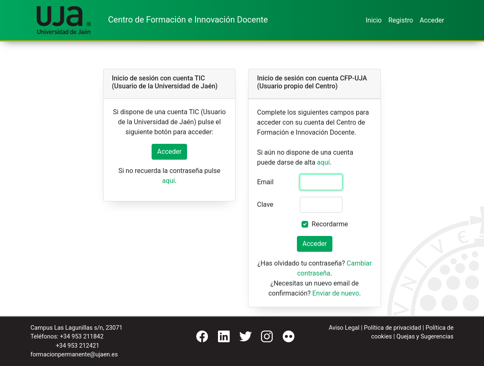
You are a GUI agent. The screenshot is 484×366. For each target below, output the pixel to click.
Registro (400, 20)
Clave (265, 204)
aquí (168, 181)
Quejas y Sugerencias (425, 336)
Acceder (432, 20)
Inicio (373, 20)
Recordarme (330, 224)
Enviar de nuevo (335, 293)
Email (265, 182)
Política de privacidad (392, 327)
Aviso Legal (344, 327)
